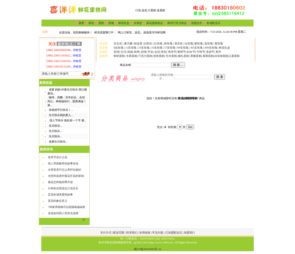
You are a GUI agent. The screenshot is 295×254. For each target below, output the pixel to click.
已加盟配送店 (174, 232)
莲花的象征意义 (57, 200)
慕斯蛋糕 (208, 56)
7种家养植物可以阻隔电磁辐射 (66, 207)
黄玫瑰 (219, 43)
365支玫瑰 (196, 47)
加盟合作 (196, 23)
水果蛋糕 (131, 56)
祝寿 (136, 51)
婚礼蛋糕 (183, 56)
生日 (123, 51)
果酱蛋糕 (195, 56)
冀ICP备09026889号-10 (147, 249)
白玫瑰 (189, 43)
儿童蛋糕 (234, 56)
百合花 (118, 43)
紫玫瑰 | (199, 43)
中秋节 (201, 51)
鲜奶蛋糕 (119, 56)
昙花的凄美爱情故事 (60, 194)
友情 (116, 51)
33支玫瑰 (156, 47)
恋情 (143, 51)
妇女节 (191, 51)
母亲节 (172, 51)
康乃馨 (128, 43)
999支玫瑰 (211, 47)
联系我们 (132, 232)
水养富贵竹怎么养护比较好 (64, 169)
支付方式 (106, 232)
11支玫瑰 (130, 47)
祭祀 (164, 51)
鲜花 (91, 23)
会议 (157, 51)
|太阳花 (147, 43)
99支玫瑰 (182, 47)
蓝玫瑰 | (209, 43)
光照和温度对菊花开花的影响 (66, 176)
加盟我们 (189, 232)
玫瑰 (111, 23)
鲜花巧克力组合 (177, 23)
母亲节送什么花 (57, 157)
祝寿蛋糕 (158, 56)
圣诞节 (210, 51)
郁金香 (138, 43)
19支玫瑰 (143, 47)
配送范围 (118, 232)
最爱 (81, 23)
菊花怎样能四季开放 (60, 182)
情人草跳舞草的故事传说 (63, 163)
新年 (218, 51)
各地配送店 (213, 23)
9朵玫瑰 (118, 47)
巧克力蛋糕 (145, 56)
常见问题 (158, 232)
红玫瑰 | (158, 43)
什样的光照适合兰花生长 (63, 188)
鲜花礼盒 (123, 23)
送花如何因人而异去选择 (63, 213)
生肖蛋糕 (171, 56)
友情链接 (145, 232)
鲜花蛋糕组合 (154, 23)
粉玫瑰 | (169, 43)
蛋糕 (101, 23)
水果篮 (138, 23)
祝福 (130, 51)
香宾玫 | (179, 43)
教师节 (181, 51)
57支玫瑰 (169, 47)
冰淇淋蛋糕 (221, 56)
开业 (150, 51)
